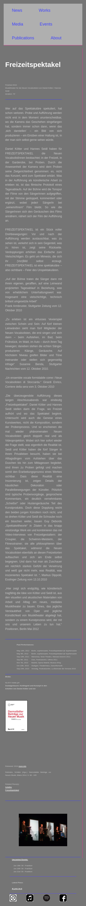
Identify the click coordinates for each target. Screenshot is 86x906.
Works (44, 10)
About (56, 38)
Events (46, 24)
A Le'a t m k (17, 889)
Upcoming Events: (20, 860)
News (17, 10)
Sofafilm (8, 787)
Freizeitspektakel (12, 790)
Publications (23, 38)
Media (17, 24)
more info (22, 766)
